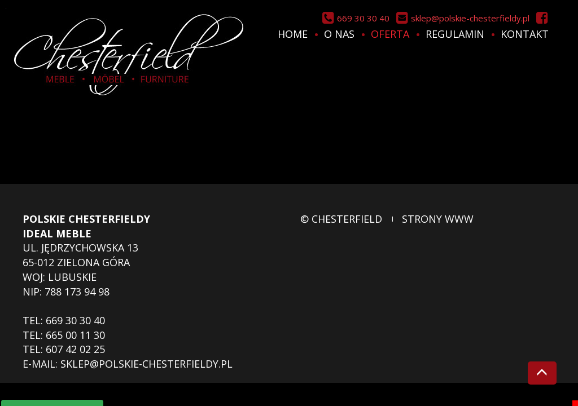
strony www (438, 219)
